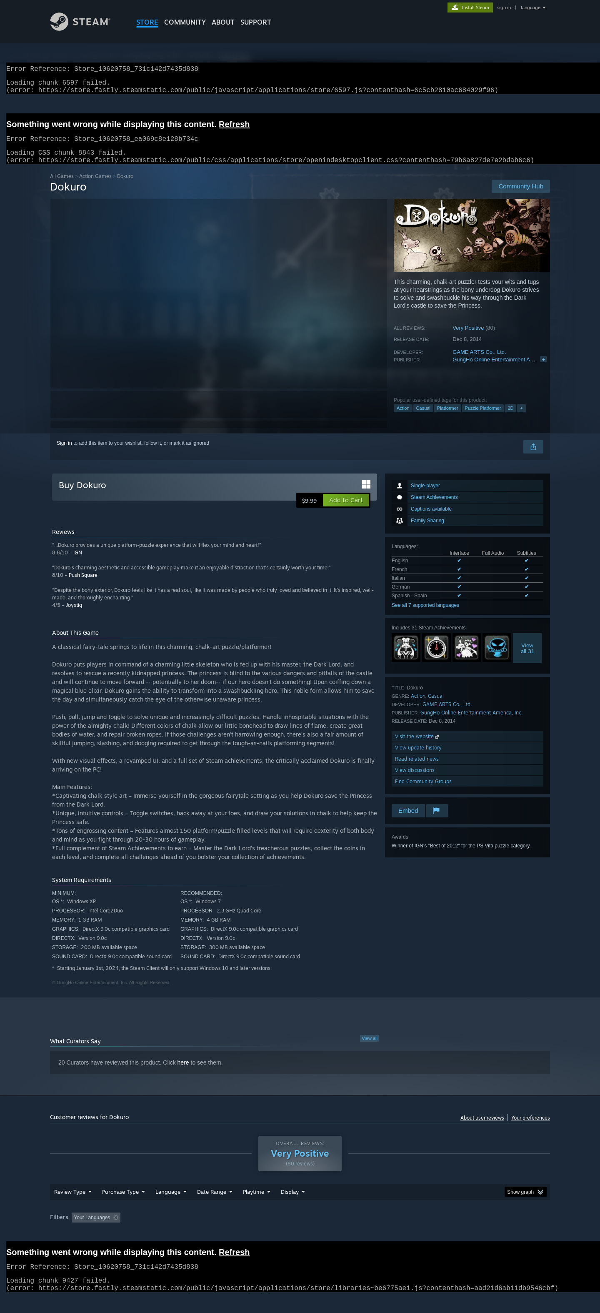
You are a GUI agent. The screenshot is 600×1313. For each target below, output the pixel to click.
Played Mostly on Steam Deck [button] (300, 1233)
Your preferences (530, 1128)
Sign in (64, 453)
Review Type (69, 1207)
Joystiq (74, 615)
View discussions (415, 780)
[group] (300, 1234)
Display (290, 1207)
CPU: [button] (413, 1233)
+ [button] (521, 418)
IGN (77, 562)
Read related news (417, 769)
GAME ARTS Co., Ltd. (479, 362)
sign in (504, 7)
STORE (147, 22)
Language (167, 1207)
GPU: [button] (441, 1233)
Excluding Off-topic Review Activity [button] (176, 1233)
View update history (418, 757)
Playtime (253, 1207)
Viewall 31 (527, 658)
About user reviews (482, 1128)
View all (370, 1048)
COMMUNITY (185, 22)
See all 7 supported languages (425, 615)
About (223, 22)
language (530, 7)
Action (403, 418)
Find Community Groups (423, 791)
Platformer (447, 418)
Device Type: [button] (477, 1233)
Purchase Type (120, 1207)
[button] (346, 510)
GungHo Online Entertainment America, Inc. (505, 369)
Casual (423, 418)
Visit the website (417, 746)
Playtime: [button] (240, 1233)
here (183, 1072)
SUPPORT (255, 22)
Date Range (211, 1207)
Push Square (83, 585)
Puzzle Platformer (483, 418)
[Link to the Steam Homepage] (86, 28)
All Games (62, 186)
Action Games (95, 186)
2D (510, 418)
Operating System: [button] (370, 1233)
